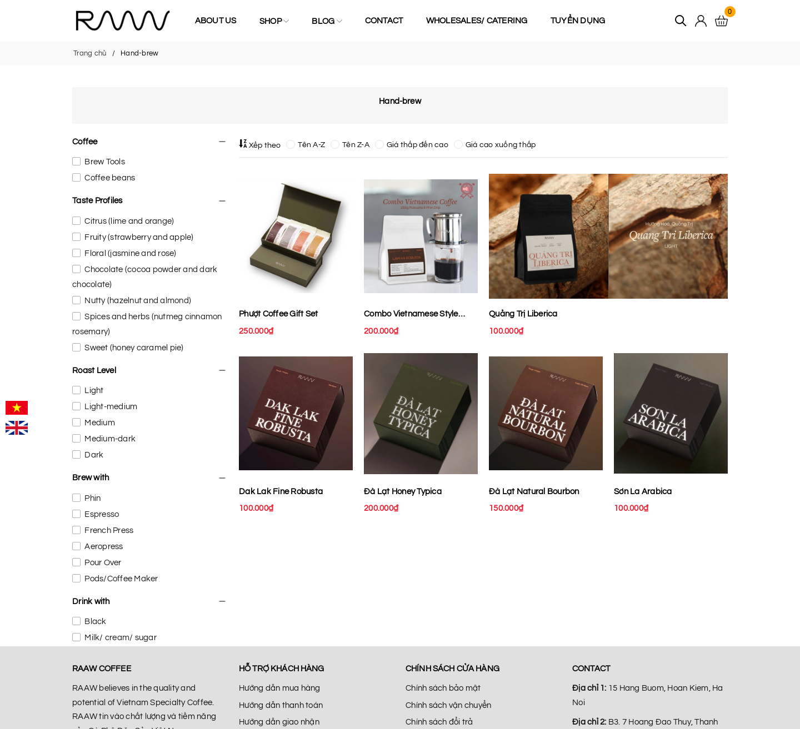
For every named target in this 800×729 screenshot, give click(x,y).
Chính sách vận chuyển (448, 705)
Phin (92, 498)
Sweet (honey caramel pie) (133, 348)
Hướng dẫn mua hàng (280, 688)
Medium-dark (109, 439)
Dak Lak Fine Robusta (281, 491)
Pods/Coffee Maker (120, 579)
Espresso (101, 514)
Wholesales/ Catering (477, 21)
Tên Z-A (350, 145)
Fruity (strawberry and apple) (138, 237)
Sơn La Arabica (643, 491)
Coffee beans (109, 178)
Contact (384, 21)
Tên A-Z (305, 145)
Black (95, 621)
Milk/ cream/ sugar (120, 638)
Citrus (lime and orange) (128, 221)
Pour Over (102, 563)
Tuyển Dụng (578, 21)
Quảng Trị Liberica (523, 314)
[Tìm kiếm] (681, 21)
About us (216, 21)
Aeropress (103, 546)
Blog (327, 21)
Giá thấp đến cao (411, 145)
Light (93, 390)
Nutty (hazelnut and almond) (137, 300)
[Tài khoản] (701, 21)
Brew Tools (104, 162)
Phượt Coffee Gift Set (278, 314)
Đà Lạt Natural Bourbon (534, 491)
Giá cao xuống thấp (495, 145)
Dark (93, 455)
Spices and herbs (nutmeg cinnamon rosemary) (147, 324)
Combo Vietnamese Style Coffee (411, 315)
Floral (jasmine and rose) (130, 253)
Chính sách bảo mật (443, 688)
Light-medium (110, 407)
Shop (274, 21)
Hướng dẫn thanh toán (281, 705)
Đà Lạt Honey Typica (403, 491)
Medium (99, 423)
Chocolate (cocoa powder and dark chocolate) (144, 277)
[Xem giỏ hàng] (721, 21)
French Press (108, 530)
